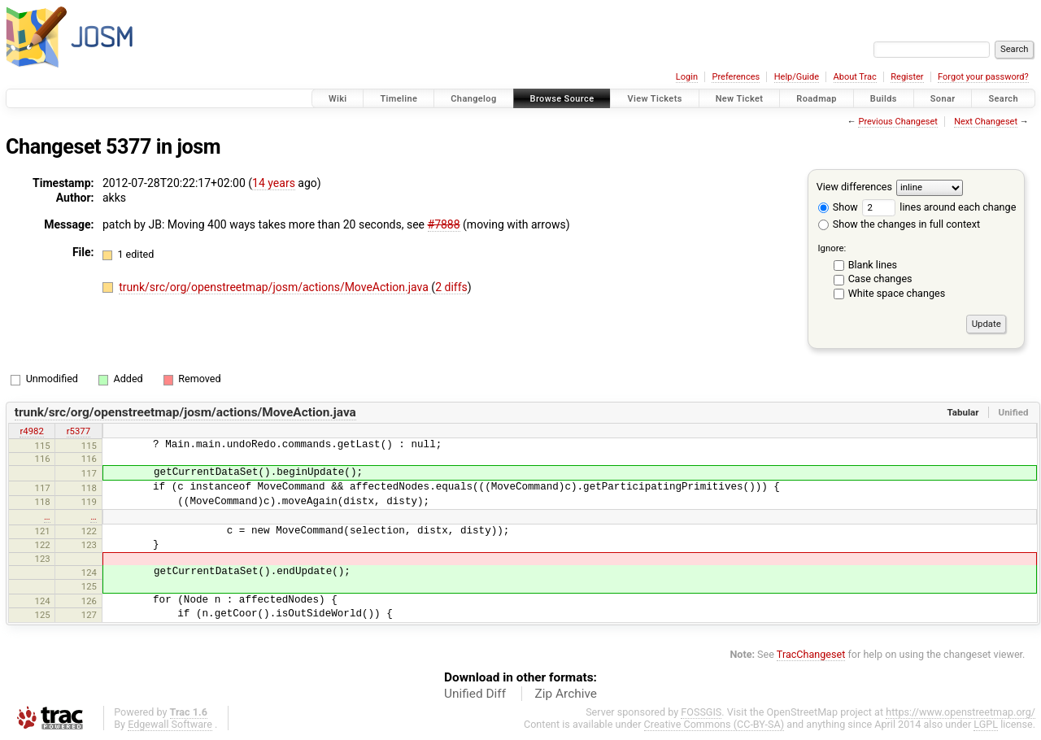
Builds (883, 99)
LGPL (985, 724)
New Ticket (740, 99)
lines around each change (939, 207)
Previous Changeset (897, 121)
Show (838, 207)
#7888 (444, 224)
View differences (854, 187)
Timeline (398, 99)
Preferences (736, 77)
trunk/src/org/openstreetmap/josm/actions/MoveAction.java (275, 287)
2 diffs (451, 287)
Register (907, 77)
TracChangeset (811, 654)
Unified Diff (475, 693)
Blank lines (872, 265)
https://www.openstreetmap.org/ (960, 712)
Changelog (473, 99)
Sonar (943, 99)
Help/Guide (796, 77)
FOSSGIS (701, 712)
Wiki (338, 99)
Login (687, 77)
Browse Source (562, 99)
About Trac (855, 77)
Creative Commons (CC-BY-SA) (714, 724)
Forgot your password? (983, 77)
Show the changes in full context (899, 224)
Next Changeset (985, 121)
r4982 (31, 431)
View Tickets (654, 99)
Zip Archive (566, 693)
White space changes (897, 293)
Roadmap (816, 99)
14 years (273, 182)
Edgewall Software (170, 724)
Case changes (880, 278)
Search (1003, 99)
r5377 (78, 431)
